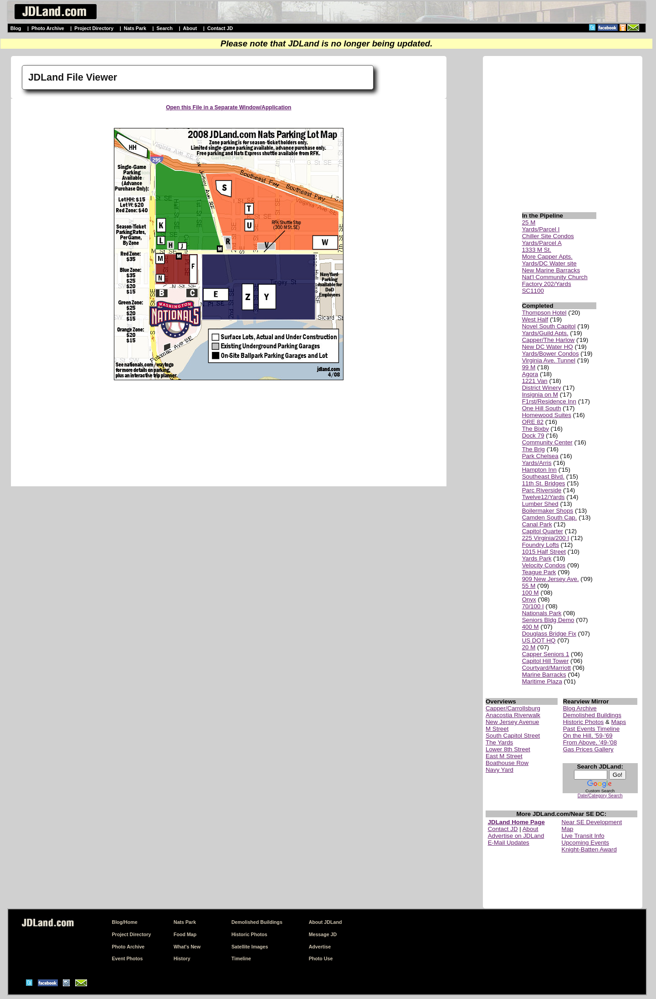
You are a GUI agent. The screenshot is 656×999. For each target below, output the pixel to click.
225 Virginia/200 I (545, 538)
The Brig (533, 449)
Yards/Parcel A (542, 243)
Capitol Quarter (542, 531)
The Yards (499, 742)
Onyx (529, 599)
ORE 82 (532, 421)
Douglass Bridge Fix (549, 633)
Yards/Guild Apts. (545, 333)
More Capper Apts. (547, 256)
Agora (530, 374)
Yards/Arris (537, 462)
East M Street (504, 756)
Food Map (185, 934)
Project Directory (93, 28)
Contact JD (220, 28)
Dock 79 (533, 435)
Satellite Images (249, 946)
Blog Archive (580, 708)
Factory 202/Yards (546, 283)
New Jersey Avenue (512, 722)
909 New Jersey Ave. (550, 579)
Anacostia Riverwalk (513, 715)
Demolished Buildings (592, 715)
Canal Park (537, 524)
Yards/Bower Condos (550, 353)
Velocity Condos (544, 565)
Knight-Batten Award (589, 849)
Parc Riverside (542, 490)
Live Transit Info (583, 835)
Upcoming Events (585, 842)
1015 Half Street (544, 551)
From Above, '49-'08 (590, 742)
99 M (529, 367)
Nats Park (135, 28)
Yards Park (537, 558)
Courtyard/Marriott (546, 667)
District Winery (541, 387)
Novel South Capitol (549, 326)
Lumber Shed (540, 503)
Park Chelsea (540, 456)
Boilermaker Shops (548, 510)
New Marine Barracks (551, 270)
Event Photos (127, 958)
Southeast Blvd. (543, 476)
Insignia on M (540, 394)
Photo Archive (47, 28)
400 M (530, 626)
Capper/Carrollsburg (513, 708)
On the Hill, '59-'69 (588, 735)
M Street (497, 728)
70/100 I (533, 606)
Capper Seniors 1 (545, 654)
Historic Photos (583, 722)
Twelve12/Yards (543, 497)
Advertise (320, 946)
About (190, 28)
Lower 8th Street (508, 749)
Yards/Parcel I (541, 229)
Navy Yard (499, 769)
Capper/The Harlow (548, 339)
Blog (15, 28)
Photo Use (321, 958)
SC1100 (533, 290)
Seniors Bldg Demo (548, 620)
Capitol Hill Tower (545, 661)
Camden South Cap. (549, 517)
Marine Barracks (544, 674)
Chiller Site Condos (548, 236)
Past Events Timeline (591, 728)
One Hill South (541, 408)
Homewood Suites (546, 415)
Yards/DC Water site (549, 263)
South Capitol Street (513, 735)
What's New (187, 946)
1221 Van (535, 380)
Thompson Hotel (544, 312)
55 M (529, 585)
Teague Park (539, 572)
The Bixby (535, 428)
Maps (618, 722)
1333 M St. (536, 249)
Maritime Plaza (542, 681)
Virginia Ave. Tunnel (548, 360)
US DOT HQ (539, 640)
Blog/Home (124, 922)
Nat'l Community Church (555, 277)
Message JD (323, 934)
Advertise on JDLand (516, 835)
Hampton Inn (539, 469)
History (182, 958)
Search (164, 28)
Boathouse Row (507, 762)
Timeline (241, 958)
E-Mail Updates (508, 842)
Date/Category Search (600, 795)
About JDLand (325, 922)
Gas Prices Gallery (588, 749)
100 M (530, 592)
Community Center (547, 442)
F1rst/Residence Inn (549, 401)
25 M (529, 222)
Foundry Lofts (540, 544)
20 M (529, 647)
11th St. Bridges (543, 483)
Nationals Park (542, 613)
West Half (535, 319)
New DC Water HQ (547, 346)
